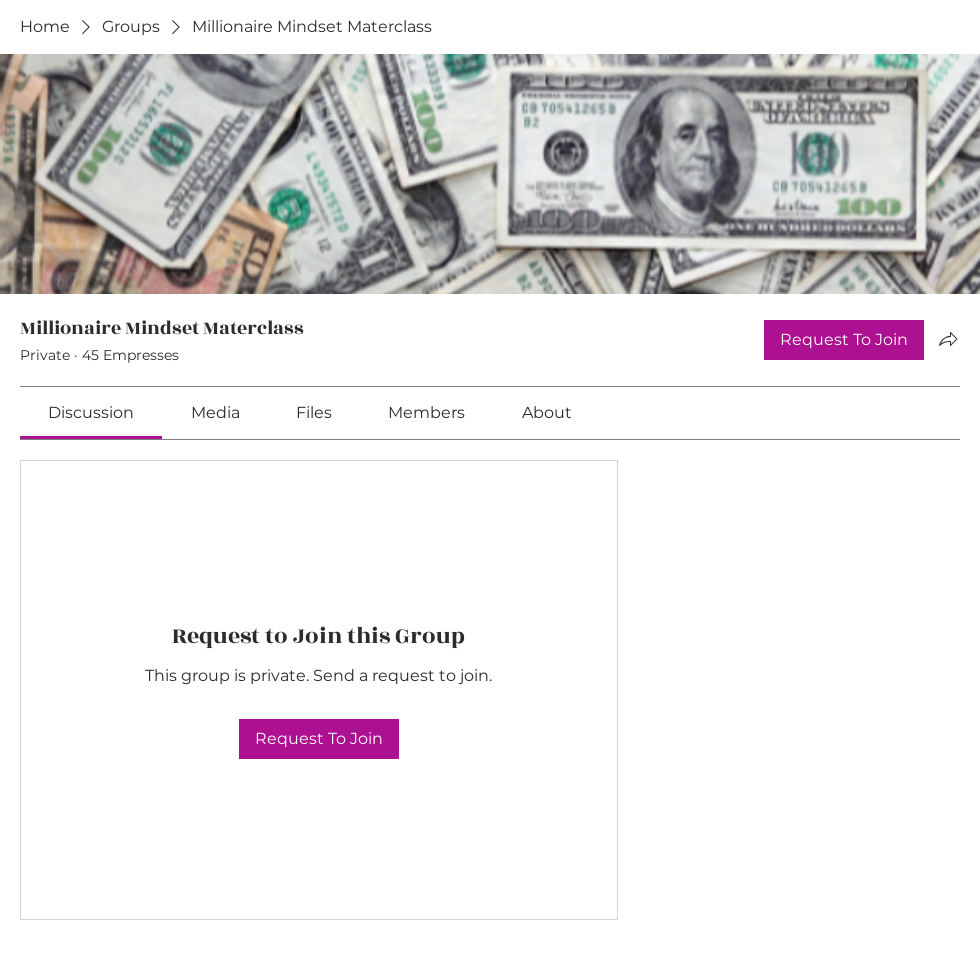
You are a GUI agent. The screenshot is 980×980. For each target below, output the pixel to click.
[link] (91, 412)
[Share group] (948, 339)
